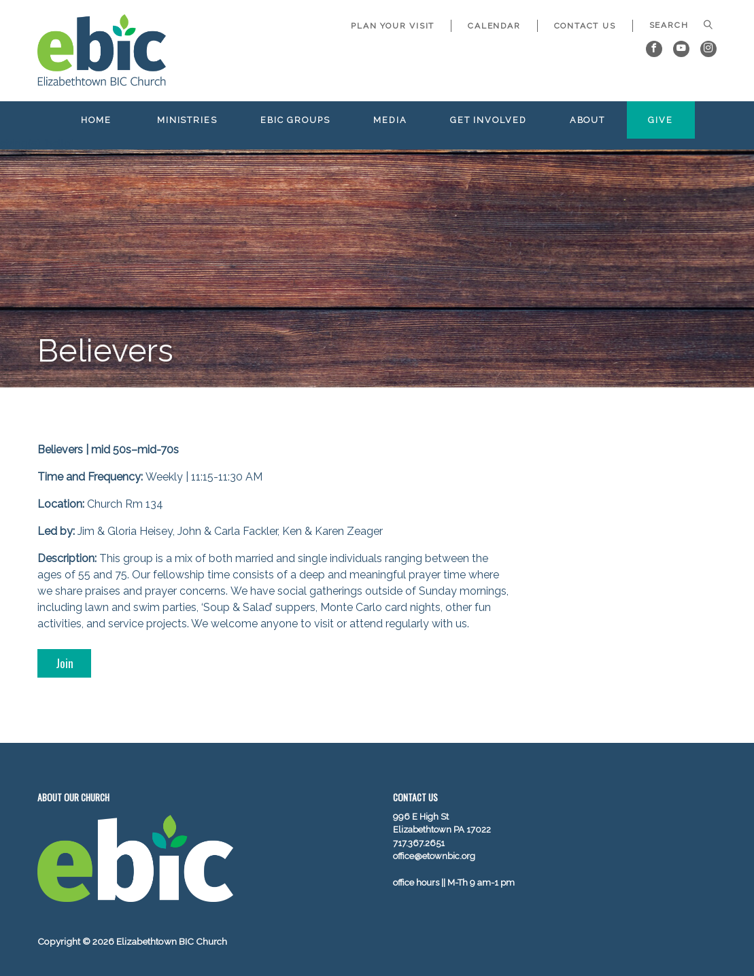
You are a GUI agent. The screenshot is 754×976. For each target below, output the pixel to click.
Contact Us (585, 26)
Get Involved (488, 120)
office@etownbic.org (434, 856)
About (587, 120)
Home (96, 120)
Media (390, 120)
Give (660, 120)
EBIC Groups (295, 120)
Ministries (187, 120)
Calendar (494, 26)
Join (64, 663)
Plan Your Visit (392, 26)
